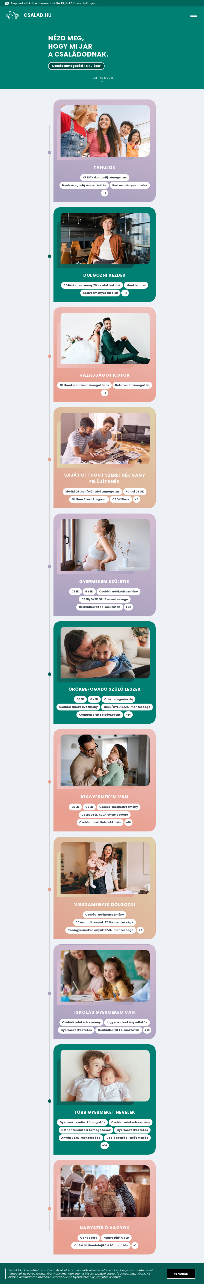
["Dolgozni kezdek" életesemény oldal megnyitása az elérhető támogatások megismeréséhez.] (104, 254)
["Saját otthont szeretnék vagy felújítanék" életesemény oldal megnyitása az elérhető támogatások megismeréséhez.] (104, 457)
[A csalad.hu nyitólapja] (28, 15)
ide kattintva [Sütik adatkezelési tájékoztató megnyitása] (99, 1277)
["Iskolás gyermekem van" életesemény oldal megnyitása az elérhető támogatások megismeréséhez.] (104, 991)
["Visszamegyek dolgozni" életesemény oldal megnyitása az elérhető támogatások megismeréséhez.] (104, 888)
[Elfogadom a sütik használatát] (181, 1274)
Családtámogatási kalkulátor (76, 66)
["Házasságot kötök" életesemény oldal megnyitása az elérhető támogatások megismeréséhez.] (104, 354)
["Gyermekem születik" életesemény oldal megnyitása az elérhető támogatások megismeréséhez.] (104, 565)
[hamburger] (194, 15)
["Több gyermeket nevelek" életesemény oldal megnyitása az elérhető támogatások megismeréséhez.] (104, 1099)
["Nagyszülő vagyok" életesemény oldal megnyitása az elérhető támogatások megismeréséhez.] (104, 1207)
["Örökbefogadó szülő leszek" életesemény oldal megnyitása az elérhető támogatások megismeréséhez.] (104, 672)
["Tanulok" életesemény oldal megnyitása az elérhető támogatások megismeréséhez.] (104, 151)
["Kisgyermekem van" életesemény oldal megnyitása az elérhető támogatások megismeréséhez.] (104, 780)
